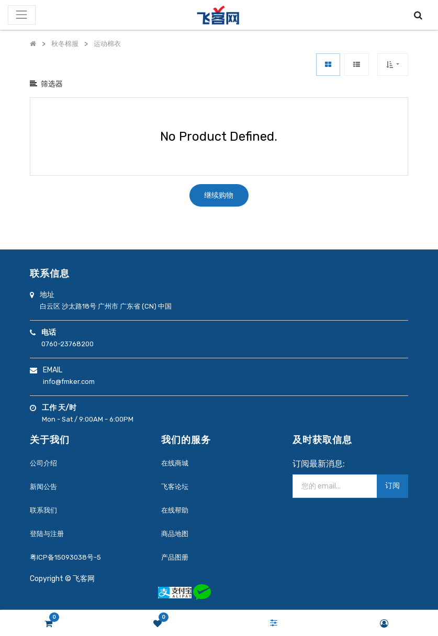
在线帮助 (174, 510)
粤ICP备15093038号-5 (65, 557)
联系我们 (43, 510)
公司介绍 (43, 463)
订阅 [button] (392, 485)
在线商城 (174, 463)
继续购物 (218, 195)
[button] (392, 64)
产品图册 (174, 557)
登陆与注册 (47, 534)
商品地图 (174, 534)
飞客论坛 (174, 487)
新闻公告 (43, 487)
